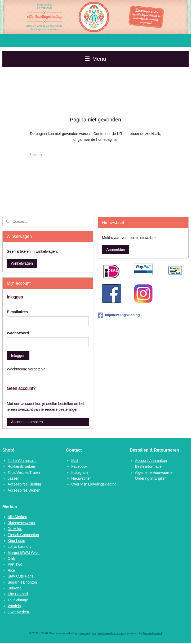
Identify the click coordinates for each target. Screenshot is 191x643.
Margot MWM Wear (24, 552)
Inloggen (18, 355)
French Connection (23, 535)
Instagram (79, 472)
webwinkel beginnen (111, 633)
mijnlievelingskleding (119, 315)
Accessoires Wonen (24, 490)
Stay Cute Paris (20, 576)
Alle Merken (17, 517)
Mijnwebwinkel (152, 633)
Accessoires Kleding (24, 484)
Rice (11, 570)
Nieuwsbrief (81, 478)
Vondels (14, 606)
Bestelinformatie (148, 466)
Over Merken (19, 612)
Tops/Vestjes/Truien (24, 472)
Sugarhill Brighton (22, 582)
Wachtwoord (18, 333)
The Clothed (18, 594)
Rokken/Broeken (21, 466)
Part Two (15, 564)
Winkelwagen (22, 263)
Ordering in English (151, 478)
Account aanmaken (27, 422)
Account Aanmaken (151, 460)
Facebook (79, 466)
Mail (74, 460)
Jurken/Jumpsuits (22, 460)
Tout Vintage (18, 600)
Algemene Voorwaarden (154, 472)
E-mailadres (17, 312)
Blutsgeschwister (21, 523)
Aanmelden (115, 249)
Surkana (14, 588)
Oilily (12, 558)
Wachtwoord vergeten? (26, 369)
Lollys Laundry (20, 546)
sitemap (84, 633)
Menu (95, 59)
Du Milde (15, 529)
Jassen (13, 478)
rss (94, 633)
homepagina (106, 139)
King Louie (16, 541)
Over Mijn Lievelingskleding (93, 484)
